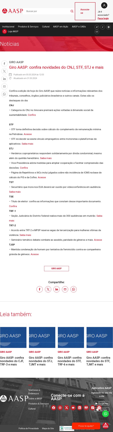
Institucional (8, 26)
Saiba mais (27, 143)
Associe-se (85, 11)
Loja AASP (13, 31)
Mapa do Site (48, 428)
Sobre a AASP (35, 398)
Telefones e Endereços (34, 392)
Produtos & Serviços (28, 26)
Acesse (28, 134)
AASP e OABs (79, 26)
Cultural (45, 26)
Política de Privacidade (29, 428)
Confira (32, 114)
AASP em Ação (60, 26)
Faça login (103, 18)
